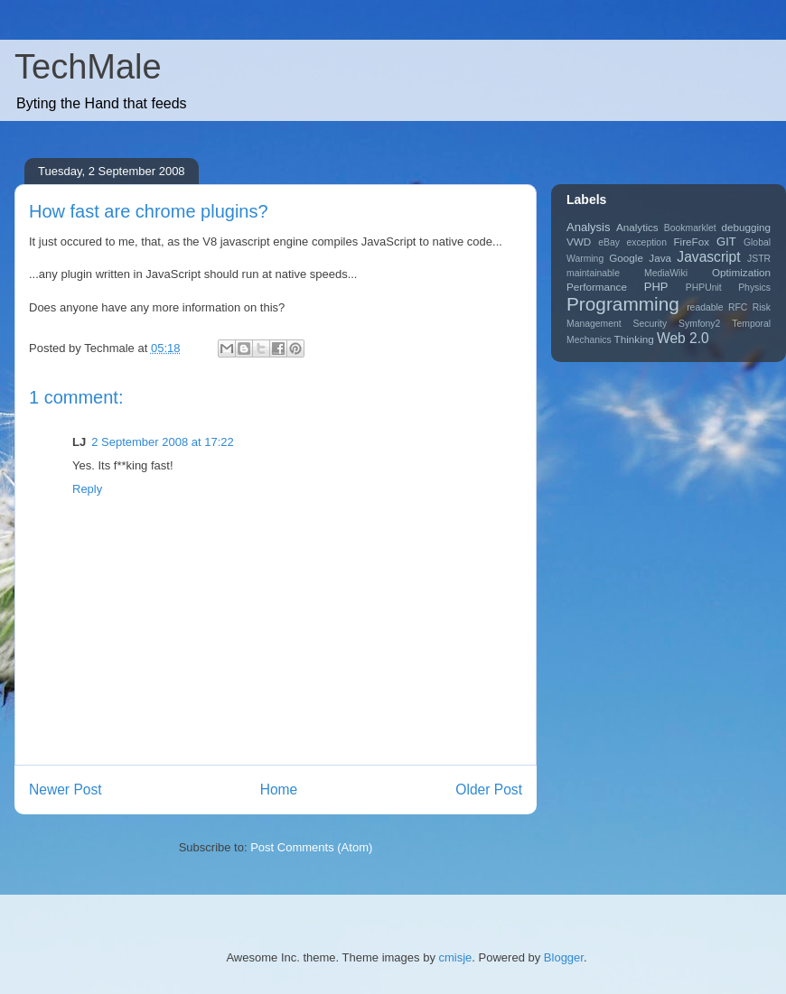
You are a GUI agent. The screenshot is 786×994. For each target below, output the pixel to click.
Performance (596, 287)
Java (660, 258)
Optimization (741, 272)
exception (646, 242)
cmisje (456, 957)
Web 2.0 (683, 338)
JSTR (759, 259)
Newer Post (65, 789)
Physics (754, 288)
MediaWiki (666, 273)
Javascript (708, 257)
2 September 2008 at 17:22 (162, 442)
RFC (737, 307)
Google (626, 258)
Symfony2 (699, 324)
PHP (656, 286)
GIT (726, 241)
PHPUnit (704, 288)
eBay (609, 242)
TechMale (88, 67)
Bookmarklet (690, 228)
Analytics (637, 227)
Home (279, 789)
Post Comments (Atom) (311, 847)
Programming (622, 303)
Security (650, 324)
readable (705, 307)
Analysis (588, 227)
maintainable (593, 273)
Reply (87, 489)
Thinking (634, 339)
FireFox (691, 241)
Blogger (564, 957)
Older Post (488, 789)
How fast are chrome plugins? (148, 211)
